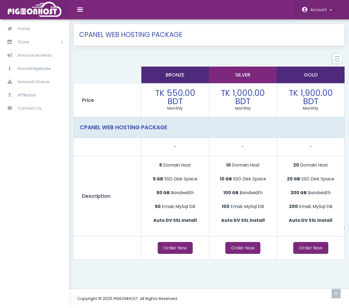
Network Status (26, 82)
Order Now (176, 252)
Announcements (27, 55)
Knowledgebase (27, 68)
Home (16, 28)
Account (321, 9)
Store (33, 42)
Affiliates (19, 95)
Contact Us (22, 108)
